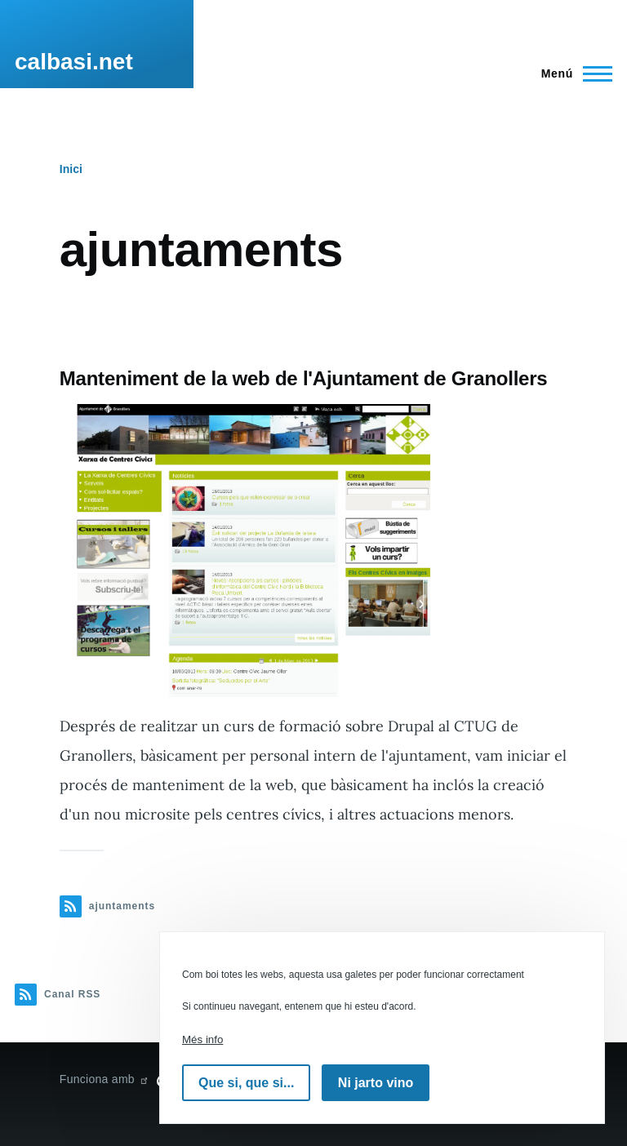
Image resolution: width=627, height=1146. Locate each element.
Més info (202, 1039)
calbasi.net (74, 61)
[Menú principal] (572, 73)
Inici (71, 168)
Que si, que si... (246, 1083)
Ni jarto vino (375, 1083)
